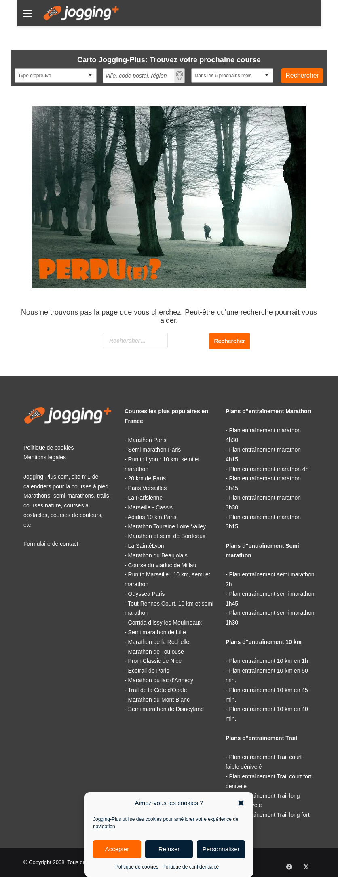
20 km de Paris (147, 478)
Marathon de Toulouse (156, 651)
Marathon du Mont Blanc (159, 699)
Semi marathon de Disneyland (166, 709)
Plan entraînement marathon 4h (269, 469)
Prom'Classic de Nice (155, 661)
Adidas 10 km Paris (152, 517)
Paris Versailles (147, 488)
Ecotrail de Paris (148, 670)
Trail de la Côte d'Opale (157, 690)
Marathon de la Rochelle (159, 642)
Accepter (117, 848)
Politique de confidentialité (191, 867)
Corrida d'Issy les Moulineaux (165, 622)
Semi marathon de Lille (157, 632)
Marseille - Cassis (150, 507)
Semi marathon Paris (154, 449)
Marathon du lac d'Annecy (160, 680)
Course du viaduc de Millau (162, 565)
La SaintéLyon (146, 546)
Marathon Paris (147, 440)
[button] (241, 803)
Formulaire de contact (50, 544)
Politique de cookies (136, 867)
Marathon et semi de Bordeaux (166, 536)
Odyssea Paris (146, 594)
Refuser (169, 848)
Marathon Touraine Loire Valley (167, 526)
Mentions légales (44, 457)
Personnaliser (221, 848)
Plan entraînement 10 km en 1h (268, 661)
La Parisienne (145, 497)
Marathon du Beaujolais (158, 555)
